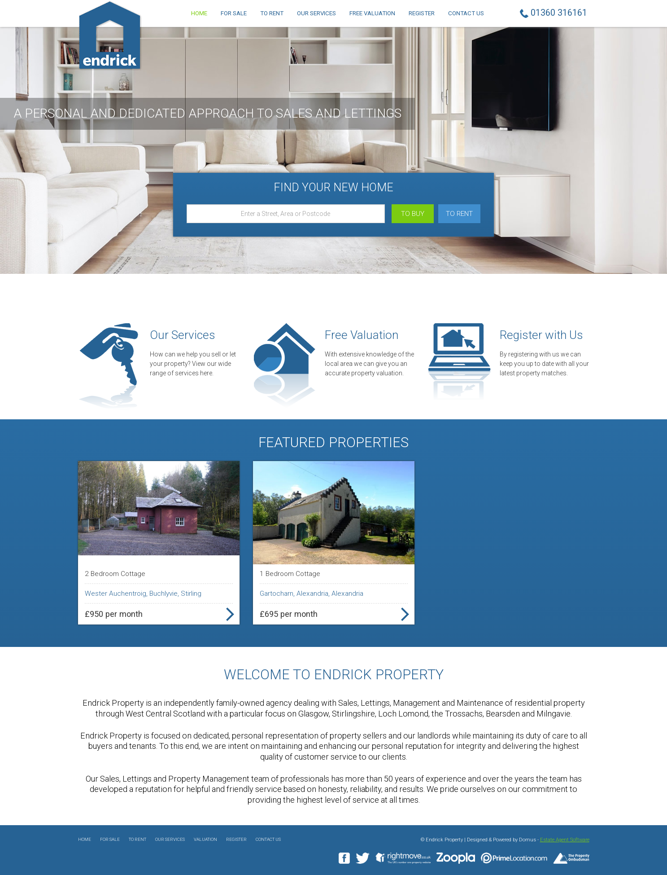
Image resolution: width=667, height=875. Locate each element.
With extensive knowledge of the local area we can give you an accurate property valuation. (369, 364)
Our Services (316, 13)
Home (199, 13)
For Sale (234, 13)
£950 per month (114, 614)
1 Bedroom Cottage (290, 574)
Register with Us (541, 335)
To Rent (271, 13)
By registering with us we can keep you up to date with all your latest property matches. (544, 364)
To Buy (412, 214)
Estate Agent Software (564, 840)
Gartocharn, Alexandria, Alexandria (311, 593)
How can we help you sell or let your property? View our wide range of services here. (193, 364)
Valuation (205, 839)
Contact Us (466, 13)
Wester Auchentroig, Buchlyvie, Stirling (143, 593)
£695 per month (289, 614)
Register (422, 13)
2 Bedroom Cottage (115, 574)
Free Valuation (372, 13)
